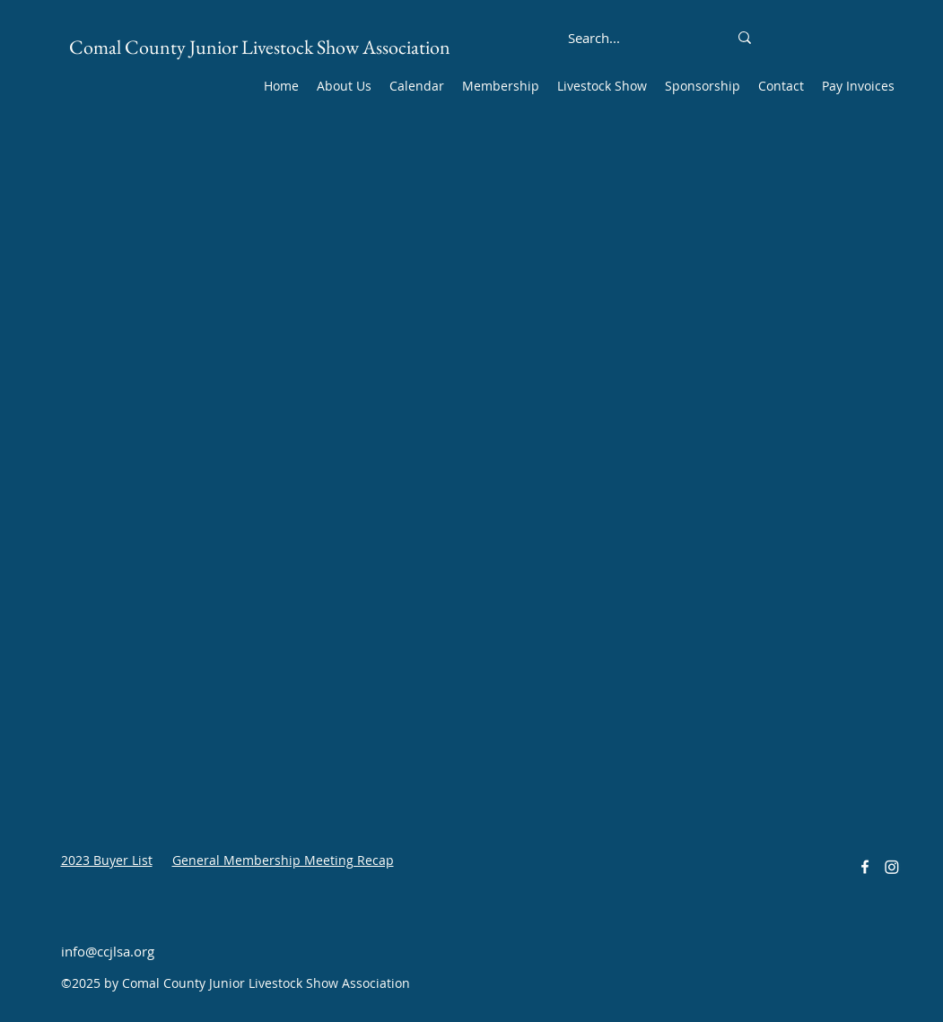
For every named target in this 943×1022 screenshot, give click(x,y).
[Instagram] (892, 867)
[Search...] (594, 37)
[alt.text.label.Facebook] (865, 867)
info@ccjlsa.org (107, 951)
